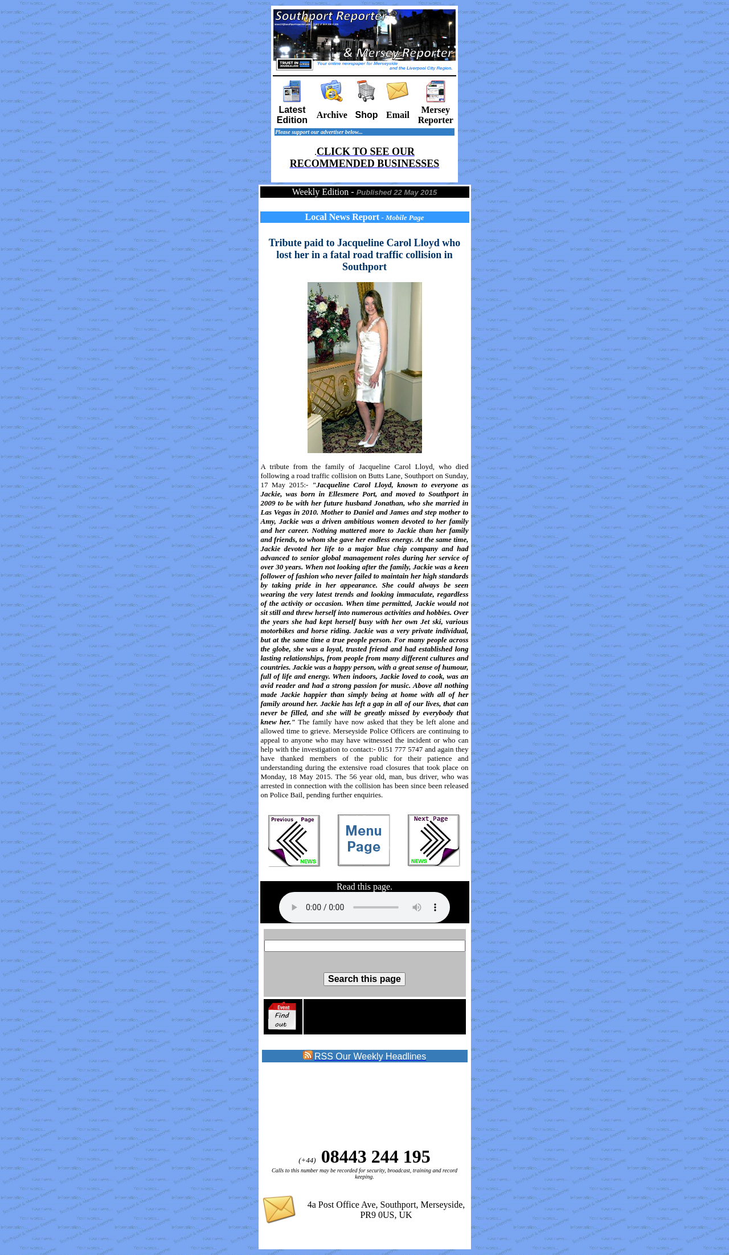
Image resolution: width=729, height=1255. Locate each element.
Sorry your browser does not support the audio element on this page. (364, 907)
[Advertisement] (354, 1105)
